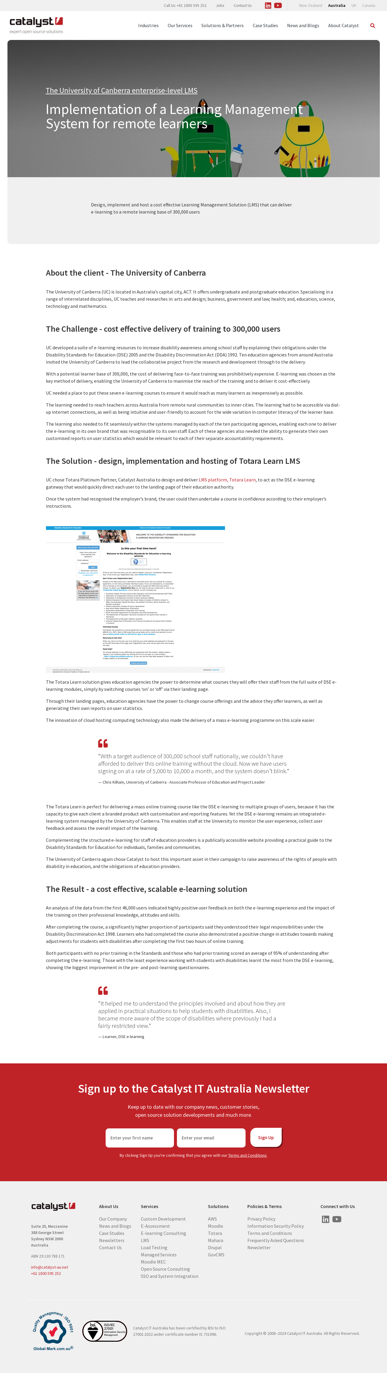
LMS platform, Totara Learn (227, 480)
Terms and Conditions (247, 1155)
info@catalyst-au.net (49, 1267)
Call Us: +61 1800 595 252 (185, 5)
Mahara (215, 1240)
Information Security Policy (275, 1226)
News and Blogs (303, 25)
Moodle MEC (153, 1262)
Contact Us (243, 5)
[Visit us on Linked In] (268, 4)
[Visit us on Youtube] (278, 4)
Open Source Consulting (165, 1269)
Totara (215, 1233)
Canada (368, 5)
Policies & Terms (264, 1206)
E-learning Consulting (163, 1233)
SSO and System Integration (169, 1276)
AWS (212, 1219)
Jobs (220, 5)
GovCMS (216, 1255)
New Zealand (310, 5)
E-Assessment (155, 1226)
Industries (148, 25)
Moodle (215, 1226)
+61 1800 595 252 (46, 1273)
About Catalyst (343, 25)
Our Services (180, 25)
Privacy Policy (261, 1219)
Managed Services (159, 1255)
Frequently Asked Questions (275, 1240)
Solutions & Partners (222, 25)
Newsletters (111, 1240)
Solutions (218, 1206)
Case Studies (265, 25)
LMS (145, 1240)
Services (149, 1206)
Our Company (113, 1219)
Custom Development (163, 1219)
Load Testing (154, 1247)
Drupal (215, 1247)
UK (353, 5)
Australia (337, 5)
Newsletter (259, 1247)
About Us (108, 1206)
